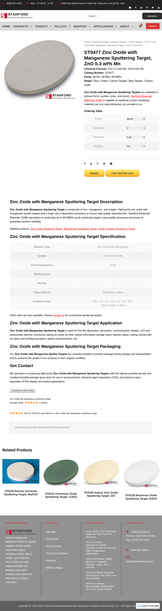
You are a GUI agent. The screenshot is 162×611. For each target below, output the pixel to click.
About (124, 26)
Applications (103, 26)
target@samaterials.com (140, 561)
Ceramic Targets (119, 42)
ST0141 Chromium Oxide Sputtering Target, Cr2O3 (61, 495)
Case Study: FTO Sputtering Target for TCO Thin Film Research (101, 534)
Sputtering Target (100, 42)
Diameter (98, 128)
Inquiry (153, 26)
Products (20, 26)
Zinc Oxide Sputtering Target (46, 228)
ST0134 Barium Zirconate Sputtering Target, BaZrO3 (20, 493)
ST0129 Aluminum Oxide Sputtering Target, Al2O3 (141, 497)
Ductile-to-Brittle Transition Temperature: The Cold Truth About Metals (101, 575)
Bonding (98, 146)
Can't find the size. (122, 173)
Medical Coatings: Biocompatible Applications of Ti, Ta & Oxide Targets (100, 586)
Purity (98, 118)
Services (80, 26)
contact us (58, 315)
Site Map (51, 532)
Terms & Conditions (57, 553)
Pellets (61, 26)
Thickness (98, 137)
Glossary (51, 560)
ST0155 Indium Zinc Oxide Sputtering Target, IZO (101, 494)
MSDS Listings (54, 567)
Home (6, 26)
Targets (41, 26)
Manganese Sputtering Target (80, 228)
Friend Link (52, 539)
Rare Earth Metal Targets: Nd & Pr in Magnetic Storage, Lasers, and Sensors (99, 563)
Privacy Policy (54, 546)
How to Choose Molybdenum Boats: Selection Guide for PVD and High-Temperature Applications (101, 548)
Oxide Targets (135, 42)
